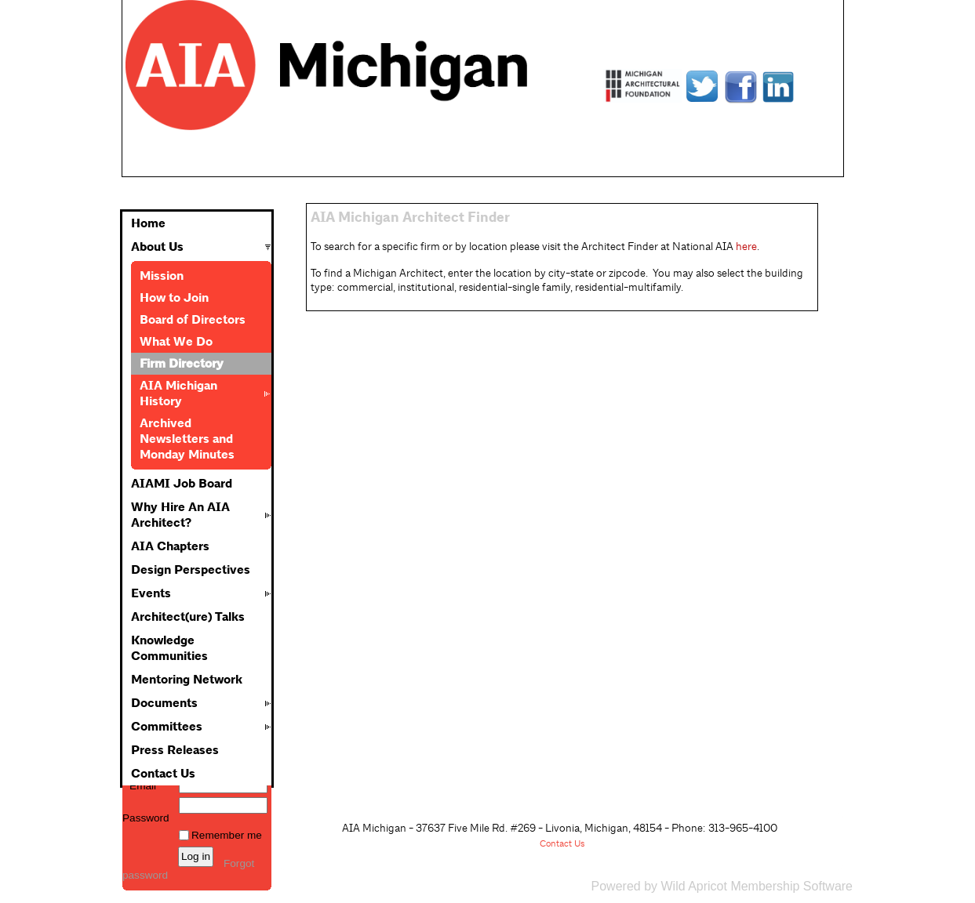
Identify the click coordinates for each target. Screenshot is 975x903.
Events (151, 593)
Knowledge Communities (169, 648)
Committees (166, 726)
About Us (157, 247)
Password (145, 812)
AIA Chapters (170, 546)
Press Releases (175, 750)
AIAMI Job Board (181, 483)
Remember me (226, 835)
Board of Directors (193, 320)
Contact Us (163, 774)
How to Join (174, 298)
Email (139, 786)
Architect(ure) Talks (188, 617)
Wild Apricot (693, 886)
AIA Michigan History (178, 393)
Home (148, 223)
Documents (164, 703)
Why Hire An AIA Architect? (180, 515)
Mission (162, 276)
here (746, 246)
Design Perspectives (190, 570)
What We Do (176, 342)
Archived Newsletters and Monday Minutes (187, 438)
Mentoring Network (186, 679)
